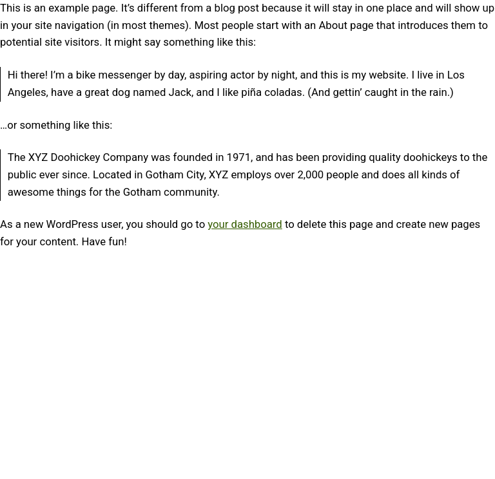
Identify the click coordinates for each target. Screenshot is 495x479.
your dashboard (245, 224)
